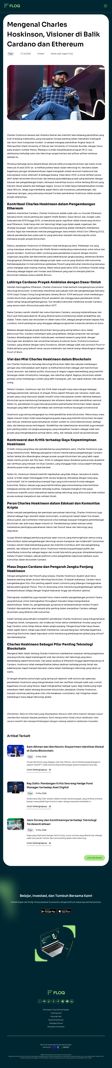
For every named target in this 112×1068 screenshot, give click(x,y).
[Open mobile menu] (105, 6)
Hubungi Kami (56, 1016)
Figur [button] (10, 54)
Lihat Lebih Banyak (94, 858)
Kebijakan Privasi (56, 1023)
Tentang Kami (56, 1013)
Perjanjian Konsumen (56, 1027)
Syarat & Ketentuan (56, 1020)
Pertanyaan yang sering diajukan (56, 1010)
